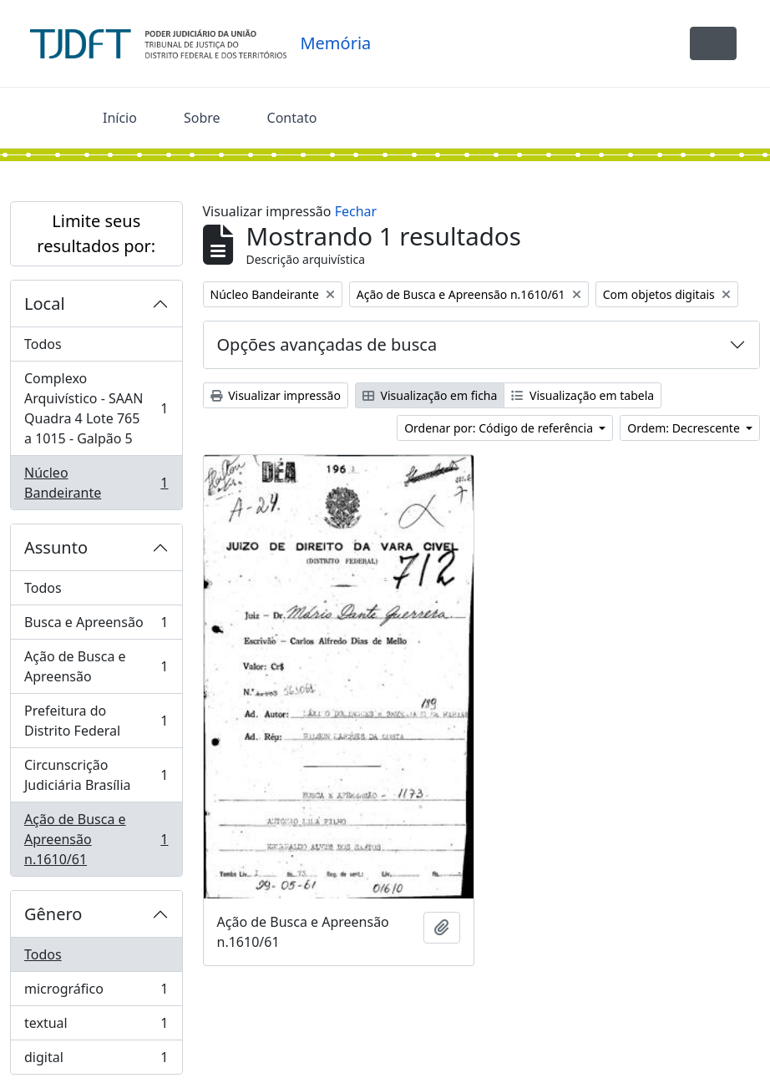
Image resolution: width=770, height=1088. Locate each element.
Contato (292, 118)
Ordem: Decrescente (684, 428)
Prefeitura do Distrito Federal (96, 720)
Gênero (53, 914)
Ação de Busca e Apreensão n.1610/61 (96, 839)
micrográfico (96, 992)
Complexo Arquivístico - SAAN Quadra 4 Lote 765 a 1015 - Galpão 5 (96, 408)
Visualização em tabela (582, 395)
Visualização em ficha (430, 395)
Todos (43, 344)
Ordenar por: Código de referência (500, 428)
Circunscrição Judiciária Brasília (96, 775)
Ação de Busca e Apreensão (96, 666)
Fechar (356, 211)
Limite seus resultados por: (96, 233)
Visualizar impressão (275, 395)
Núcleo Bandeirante (96, 482)
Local (44, 303)
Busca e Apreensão (96, 626)
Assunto (56, 547)
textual (96, 1026)
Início (120, 118)
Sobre (202, 118)
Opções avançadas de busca (327, 344)
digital (96, 1060)
